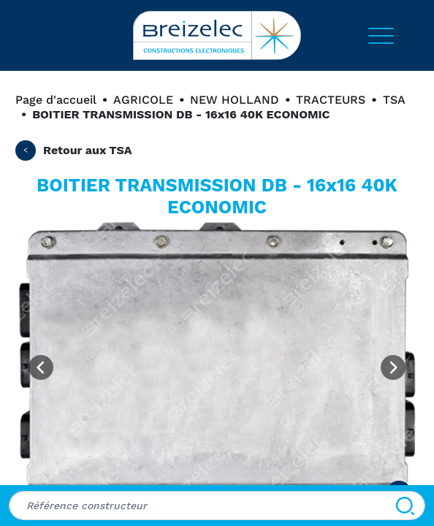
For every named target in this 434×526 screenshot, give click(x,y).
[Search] (405, 505)
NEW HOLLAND (234, 100)
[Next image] (393, 367)
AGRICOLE (143, 100)
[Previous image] (41, 367)
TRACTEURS (330, 100)
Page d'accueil (55, 100)
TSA (394, 100)
